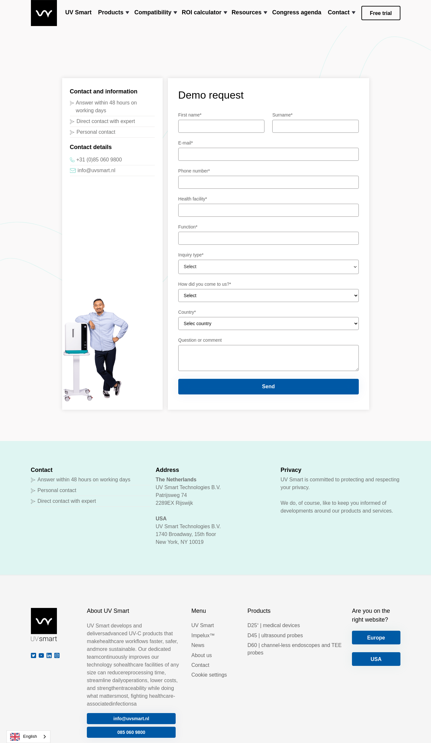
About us (201, 655)
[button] (113, 13)
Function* (187, 227)
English (23, 737)
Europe (376, 637)
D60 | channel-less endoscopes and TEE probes (295, 648)
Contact (200, 665)
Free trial (381, 13)
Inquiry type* (191, 255)
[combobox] (28, 736)
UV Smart (202, 625)
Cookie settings (209, 675)
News (197, 645)
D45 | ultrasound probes (275, 635)
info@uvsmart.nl (131, 718)
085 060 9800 (131, 732)
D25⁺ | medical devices (274, 625)
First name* (190, 115)
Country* (187, 312)
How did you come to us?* (204, 284)
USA (376, 659)
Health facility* (192, 199)
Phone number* (194, 171)
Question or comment (200, 340)
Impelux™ (203, 635)
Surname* (282, 115)
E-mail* (185, 143)
